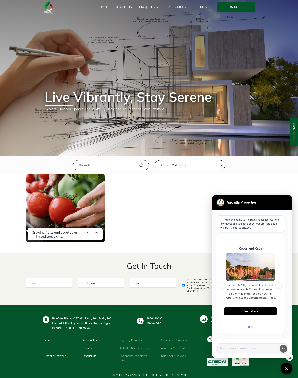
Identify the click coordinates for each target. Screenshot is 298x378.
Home (104, 7)
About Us (124, 7)
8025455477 (154, 323)
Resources (179, 7)
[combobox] (82, 282)
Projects (149, 7)
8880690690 (154, 318)
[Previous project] (222, 285)
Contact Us (236, 7)
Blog (203, 7)
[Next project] (278, 285)
